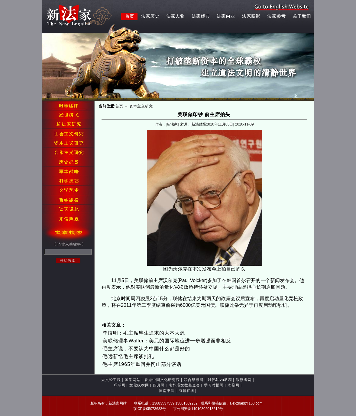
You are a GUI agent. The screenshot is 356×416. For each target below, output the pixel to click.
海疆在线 (186, 391)
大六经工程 (111, 380)
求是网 (233, 385)
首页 (119, 106)
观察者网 (244, 380)
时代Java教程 (220, 380)
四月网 (159, 385)
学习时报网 (214, 385)
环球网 (119, 385)
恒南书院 (167, 391)
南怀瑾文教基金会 (184, 385)
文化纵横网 (139, 385)
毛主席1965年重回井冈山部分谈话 (142, 364)
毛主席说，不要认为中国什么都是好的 (146, 348)
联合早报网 (193, 380)
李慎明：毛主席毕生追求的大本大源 (144, 332)
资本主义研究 (141, 106)
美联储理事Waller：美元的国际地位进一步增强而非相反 (167, 340)
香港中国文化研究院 (162, 380)
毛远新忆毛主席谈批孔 (128, 356)
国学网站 (133, 380)
